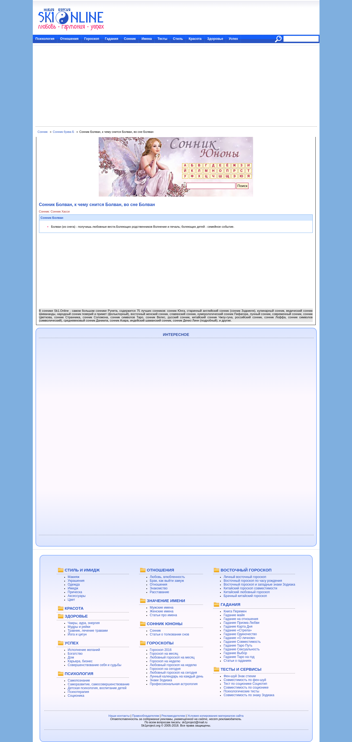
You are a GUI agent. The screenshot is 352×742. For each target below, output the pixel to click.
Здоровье (215, 39)
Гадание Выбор (235, 653)
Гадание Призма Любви (241, 623)
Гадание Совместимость (242, 642)
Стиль (178, 39)
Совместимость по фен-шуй (245, 680)
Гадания (111, 39)
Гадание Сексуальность (242, 649)
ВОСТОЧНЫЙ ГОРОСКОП (246, 570)
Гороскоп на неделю (165, 661)
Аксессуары (77, 596)
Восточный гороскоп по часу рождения (253, 581)
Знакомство (158, 588)
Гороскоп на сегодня (165, 669)
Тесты (162, 39)
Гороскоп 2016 (161, 650)
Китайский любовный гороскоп (247, 592)
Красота (195, 39)
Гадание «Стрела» (238, 630)
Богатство (75, 654)
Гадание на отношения (241, 619)
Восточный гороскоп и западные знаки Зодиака (259, 584)
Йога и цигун (77, 634)
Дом (71, 657)
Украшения (76, 581)
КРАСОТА (74, 608)
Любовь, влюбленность (167, 577)
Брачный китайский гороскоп (245, 596)
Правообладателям (145, 715)
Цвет (71, 600)
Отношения (69, 39)
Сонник (130, 39)
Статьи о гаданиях (237, 661)
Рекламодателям (173, 715)
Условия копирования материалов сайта (216, 715)
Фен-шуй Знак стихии (240, 676)
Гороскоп (91, 39)
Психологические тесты (241, 691)
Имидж (73, 588)
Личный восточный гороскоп (245, 577)
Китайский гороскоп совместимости (250, 588)
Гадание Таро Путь (238, 645)
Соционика (76, 696)
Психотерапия (78, 692)
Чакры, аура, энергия (84, 623)
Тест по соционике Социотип (245, 684)
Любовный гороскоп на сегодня (173, 672)
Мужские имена (161, 607)
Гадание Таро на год (239, 657)
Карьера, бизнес (80, 661)
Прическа (75, 592)
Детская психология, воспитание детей (97, 688)
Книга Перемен (235, 611)
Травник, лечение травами (88, 630)
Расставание (159, 592)
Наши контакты (119, 715)
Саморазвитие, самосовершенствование (99, 684)
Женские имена (161, 611)
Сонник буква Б (63, 131)
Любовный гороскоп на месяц (172, 657)
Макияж (73, 577)
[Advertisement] (176, 86)
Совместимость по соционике (246, 687)
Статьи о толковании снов (169, 634)
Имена (146, 39)
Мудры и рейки (79, 627)
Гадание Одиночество (240, 634)
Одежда (74, 584)
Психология (44, 39)
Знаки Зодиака (161, 680)
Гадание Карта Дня (238, 626)
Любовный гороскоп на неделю (173, 665)
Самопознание (79, 680)
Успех (233, 39)
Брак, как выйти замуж (167, 581)
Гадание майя (234, 615)
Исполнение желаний (84, 650)
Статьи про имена (163, 615)
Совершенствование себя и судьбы (94, 665)
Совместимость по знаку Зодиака (249, 695)
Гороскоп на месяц (164, 654)
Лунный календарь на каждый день (176, 676)
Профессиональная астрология (174, 684)
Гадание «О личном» (239, 638)
